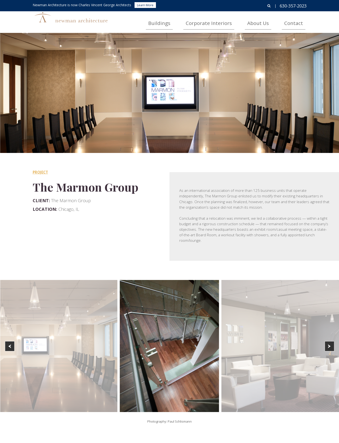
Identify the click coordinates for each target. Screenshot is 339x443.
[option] (169, 346)
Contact (298, 20)
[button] (9, 346)
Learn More (145, 5)
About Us (273, 20)
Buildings (201, 20)
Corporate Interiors (237, 20)
